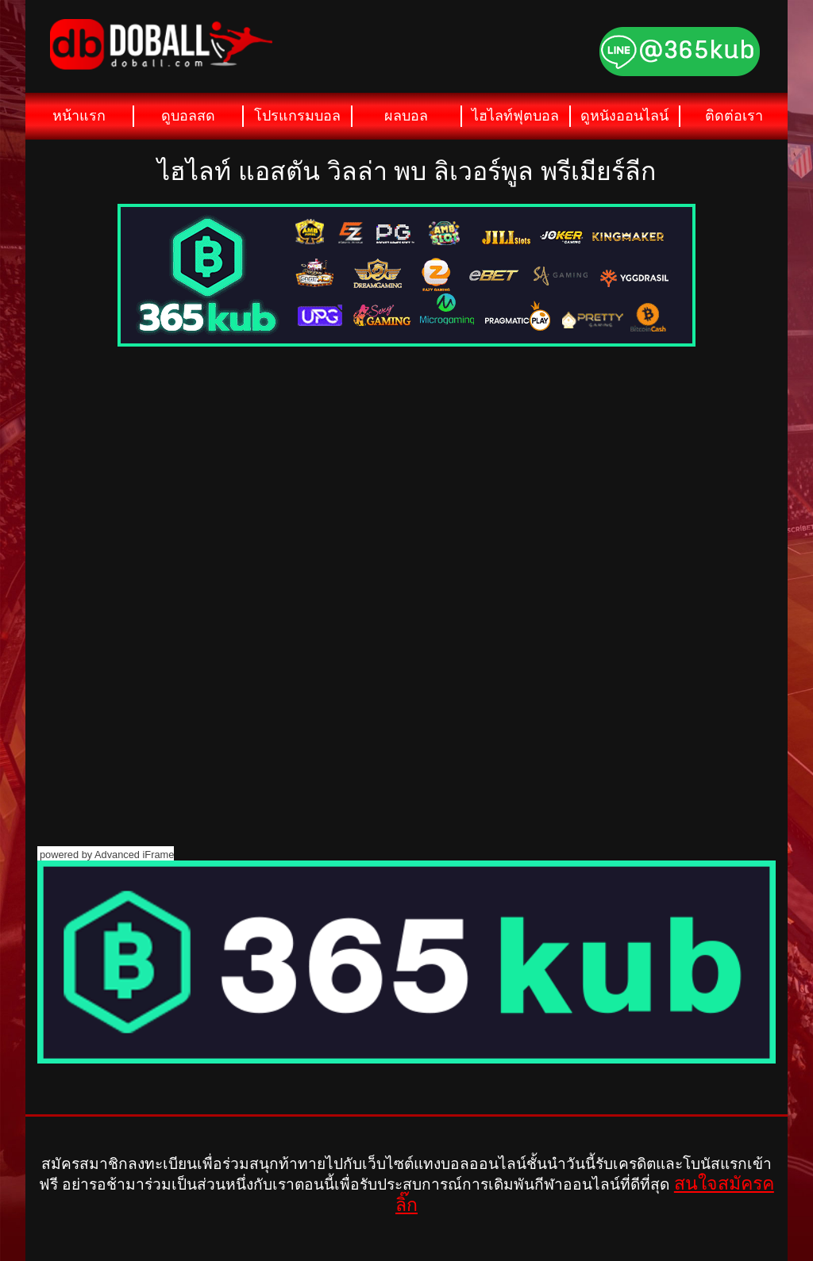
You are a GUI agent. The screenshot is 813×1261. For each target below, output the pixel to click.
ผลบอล (406, 116)
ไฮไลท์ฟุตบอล (515, 116)
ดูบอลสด (188, 116)
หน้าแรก (79, 116)
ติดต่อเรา (734, 116)
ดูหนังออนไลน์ (624, 116)
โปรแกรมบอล (297, 116)
